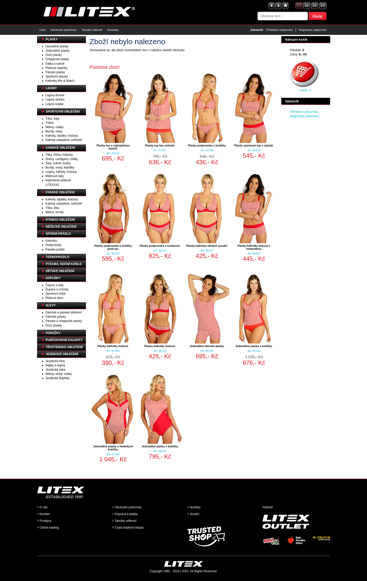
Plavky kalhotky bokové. (113, 346)
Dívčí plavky (54, 55)
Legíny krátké (55, 104)
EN (323, 6)
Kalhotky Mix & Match (60, 80)
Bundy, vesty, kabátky (60, 167)
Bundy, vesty (54, 131)
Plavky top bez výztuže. (160, 145)
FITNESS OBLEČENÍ (60, 219)
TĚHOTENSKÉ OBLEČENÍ (64, 347)
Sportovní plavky (57, 76)
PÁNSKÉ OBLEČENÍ (60, 192)
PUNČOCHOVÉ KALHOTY (64, 340)
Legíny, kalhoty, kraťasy (61, 172)
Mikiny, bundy (55, 212)
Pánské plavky (55, 72)
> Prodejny (44, 521)
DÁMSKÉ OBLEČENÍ (60, 147)
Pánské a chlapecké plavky (64, 321)
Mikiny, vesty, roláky (59, 374)
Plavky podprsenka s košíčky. (207, 145)
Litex (43, 29)
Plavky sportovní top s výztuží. (254, 145)
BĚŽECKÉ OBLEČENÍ (61, 226)
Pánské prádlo (55, 249)
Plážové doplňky (56, 68)
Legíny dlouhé (55, 95)
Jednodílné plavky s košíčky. (253, 346)
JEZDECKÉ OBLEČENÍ (62, 354)
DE (315, 6)
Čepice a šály (55, 285)
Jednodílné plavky (58, 50)
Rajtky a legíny (55, 365)
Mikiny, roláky (55, 127)
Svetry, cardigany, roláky (62, 159)
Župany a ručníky (57, 289)
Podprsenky (53, 245)
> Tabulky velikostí (124, 521)
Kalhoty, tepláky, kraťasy (62, 135)
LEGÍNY (51, 88)
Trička (50, 123)
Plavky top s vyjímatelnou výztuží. (113, 147)
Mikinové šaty (55, 176)
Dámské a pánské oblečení (64, 312)
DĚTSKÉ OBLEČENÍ (60, 271)
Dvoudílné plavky (57, 46)
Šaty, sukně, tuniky (58, 163)
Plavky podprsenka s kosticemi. (160, 245)
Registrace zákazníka (312, 29)
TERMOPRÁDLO (57, 257)
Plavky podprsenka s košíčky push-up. (113, 247)
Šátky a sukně (55, 63)
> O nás (42, 507)
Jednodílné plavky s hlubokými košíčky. (113, 448)
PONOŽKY (53, 333)
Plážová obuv (55, 298)
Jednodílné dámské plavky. (207, 346)
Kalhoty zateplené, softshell (64, 140)
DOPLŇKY (53, 278)
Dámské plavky (56, 316)
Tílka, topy (52, 118)
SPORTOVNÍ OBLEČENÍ (63, 111)
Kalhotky (51, 240)
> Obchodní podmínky (127, 507)
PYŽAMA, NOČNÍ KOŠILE (64, 264)
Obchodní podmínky (63, 29)
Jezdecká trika (55, 361)
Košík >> (305, 90)
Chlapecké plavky (57, 59)
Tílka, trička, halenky (59, 154)
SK (307, 6)
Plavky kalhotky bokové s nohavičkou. (253, 247)
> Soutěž (193, 514)
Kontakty (113, 29)
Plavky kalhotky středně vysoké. (207, 245)
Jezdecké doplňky (57, 378)
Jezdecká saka (55, 369)
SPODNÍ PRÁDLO (58, 233)
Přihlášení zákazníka (279, 29)
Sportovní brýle (56, 293)
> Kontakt (43, 514)
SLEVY (51, 305)
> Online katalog (48, 527)
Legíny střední (55, 99)
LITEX (184, 571)
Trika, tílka (52, 208)
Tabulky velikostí (91, 29)
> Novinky (194, 507)
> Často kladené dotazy (128, 527)
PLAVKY (52, 39)
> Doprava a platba (125, 514)
